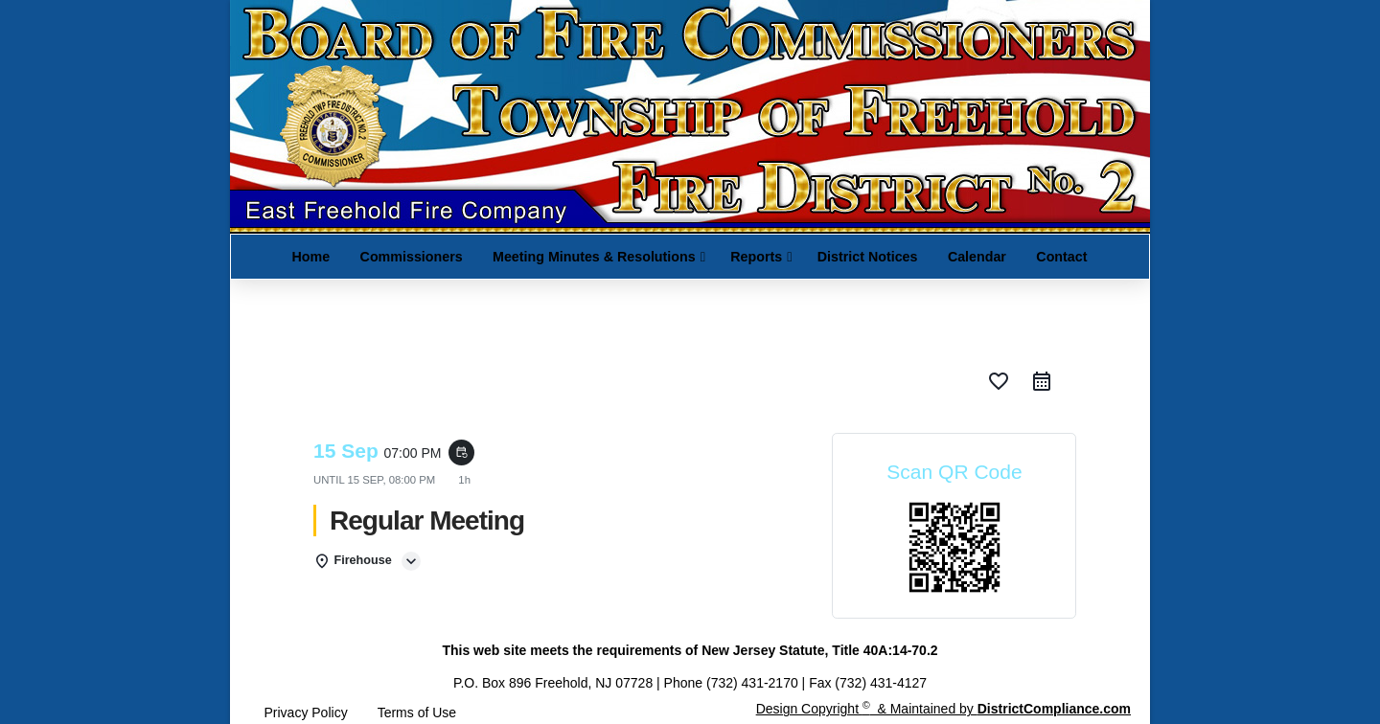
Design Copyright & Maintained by (943, 708)
